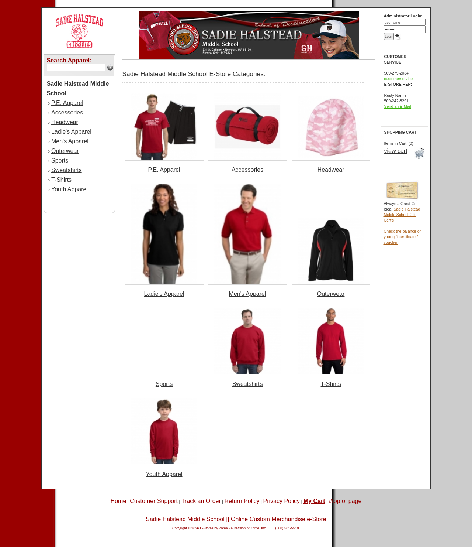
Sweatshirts (66, 170)
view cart (395, 151)
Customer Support (154, 501)
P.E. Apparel (67, 103)
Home (118, 501)
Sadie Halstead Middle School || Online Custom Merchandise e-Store (236, 519)
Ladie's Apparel (71, 132)
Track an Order (201, 501)
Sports (59, 160)
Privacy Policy (281, 501)
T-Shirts (61, 180)
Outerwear (65, 151)
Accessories (67, 112)
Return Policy (242, 501)
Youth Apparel (69, 189)
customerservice (398, 78)
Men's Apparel (69, 141)
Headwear (64, 122)
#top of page (345, 501)
